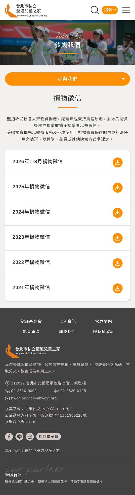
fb (9, 437)
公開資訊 (67, 321)
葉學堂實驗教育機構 (86, 482)
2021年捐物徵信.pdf (118, 288)
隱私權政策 (103, 332)
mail (30, 437)
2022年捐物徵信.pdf (118, 263)
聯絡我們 (67, 332)
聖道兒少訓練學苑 (52, 482)
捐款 (108, 10)
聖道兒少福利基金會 (19, 482)
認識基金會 (31, 321)
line (19, 437)
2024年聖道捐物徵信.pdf (118, 213)
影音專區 (31, 332)
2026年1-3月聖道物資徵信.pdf (118, 162)
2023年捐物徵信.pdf (118, 238)
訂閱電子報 (48, 436)
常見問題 (103, 321)
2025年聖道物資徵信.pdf (118, 188)
